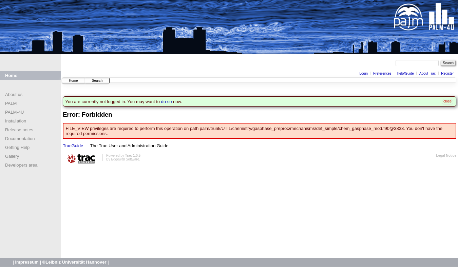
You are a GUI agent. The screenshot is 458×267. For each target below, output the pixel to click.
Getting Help (17, 147)
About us (13, 94)
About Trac (427, 73)
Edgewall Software (125, 159)
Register (447, 73)
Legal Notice (446, 155)
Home (11, 75)
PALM (11, 103)
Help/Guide (405, 73)
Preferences (382, 73)
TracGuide (73, 145)
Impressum (26, 262)
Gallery (12, 156)
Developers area (21, 165)
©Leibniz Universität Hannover (74, 262)
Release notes (19, 129)
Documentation (20, 138)
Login (363, 73)
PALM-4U (14, 112)
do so (166, 101)
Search (97, 80)
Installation (15, 120)
